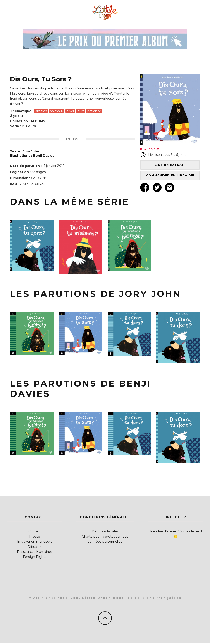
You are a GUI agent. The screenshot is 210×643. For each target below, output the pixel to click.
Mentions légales (104, 531)
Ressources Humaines (34, 552)
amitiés (41, 111)
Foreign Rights (34, 557)
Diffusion (35, 547)
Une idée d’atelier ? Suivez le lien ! (175, 531)
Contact (34, 531)
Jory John (31, 151)
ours (80, 111)
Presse (34, 537)
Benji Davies (43, 156)
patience (94, 111)
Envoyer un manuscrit (34, 541)
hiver (70, 111)
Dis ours (29, 126)
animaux (56, 111)
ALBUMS (38, 121)
